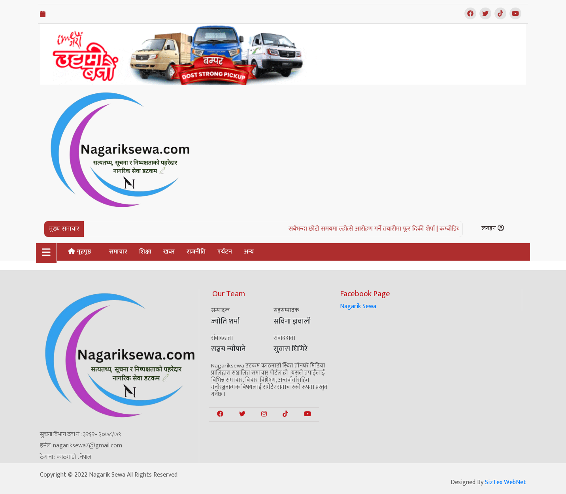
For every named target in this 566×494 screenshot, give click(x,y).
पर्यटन (224, 251)
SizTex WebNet (505, 482)
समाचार (118, 251)
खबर (169, 251)
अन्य (249, 251)
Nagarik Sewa (358, 306)
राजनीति (196, 251)
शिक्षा (145, 251)
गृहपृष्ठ (79, 251)
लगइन (492, 228)
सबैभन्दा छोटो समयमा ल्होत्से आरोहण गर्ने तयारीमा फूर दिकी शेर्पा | (368, 228)
